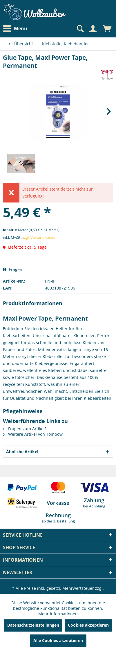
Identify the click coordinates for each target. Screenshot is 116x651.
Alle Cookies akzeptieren (58, 640)
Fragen (12, 269)
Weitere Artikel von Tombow (33, 434)
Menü (15, 28)
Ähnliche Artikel (22, 451)
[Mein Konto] (93, 29)
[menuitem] (16, 28)
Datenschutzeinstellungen (33, 625)
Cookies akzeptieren (88, 625)
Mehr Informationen (58, 613)
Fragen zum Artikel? (24, 428)
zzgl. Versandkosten (39, 237)
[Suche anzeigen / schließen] (80, 29)
